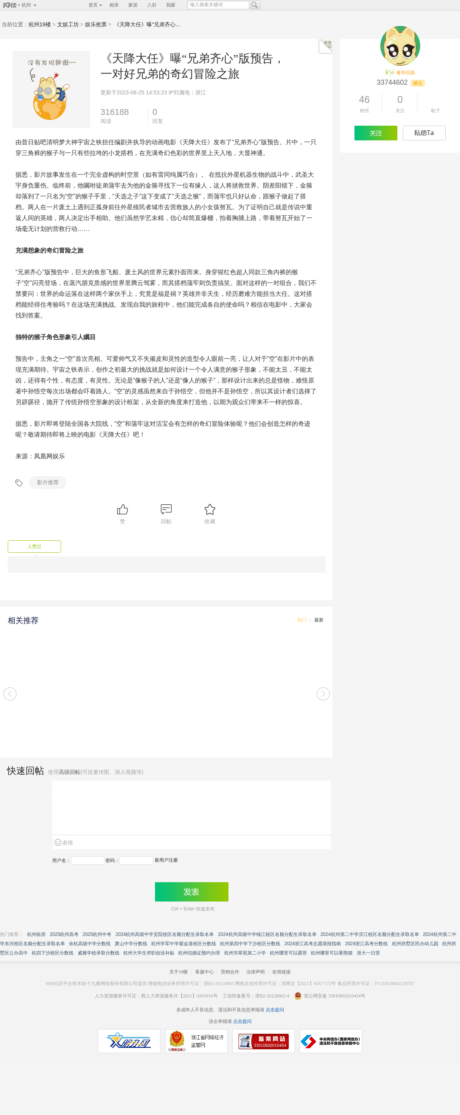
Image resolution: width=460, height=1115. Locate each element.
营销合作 (230, 972)
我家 (170, 5)
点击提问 (274, 1010)
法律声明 (255, 972)
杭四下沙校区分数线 (52, 953)
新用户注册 (166, 860)
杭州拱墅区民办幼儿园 (415, 943)
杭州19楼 (40, 24)
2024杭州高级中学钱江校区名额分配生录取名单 (267, 934)
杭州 (26, 5)
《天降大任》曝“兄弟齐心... (147, 24)
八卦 (152, 5)
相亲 (114, 5)
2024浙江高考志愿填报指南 (313, 943)
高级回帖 (69, 772)
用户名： (61, 860)
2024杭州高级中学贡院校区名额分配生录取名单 (165, 934)
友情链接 (281, 972)
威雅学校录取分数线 (98, 953)
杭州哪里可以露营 (288, 953)
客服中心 (204, 972)
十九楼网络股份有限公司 (112, 983)
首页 (93, 5)
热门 (302, 620)
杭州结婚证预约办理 (199, 953)
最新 (319, 620)
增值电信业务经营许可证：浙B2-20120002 (191, 983)
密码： (112, 860)
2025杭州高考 (64, 934)
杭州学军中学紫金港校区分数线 (183, 943)
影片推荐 (48, 482)
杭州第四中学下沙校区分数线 (250, 943)
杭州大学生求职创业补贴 (148, 953)
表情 (67, 843)
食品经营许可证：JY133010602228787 (375, 983)
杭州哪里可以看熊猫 (332, 953)
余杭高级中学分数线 (90, 943)
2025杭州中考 (97, 934)
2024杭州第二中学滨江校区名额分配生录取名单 (369, 934)
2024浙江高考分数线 (366, 943)
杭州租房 (36, 934)
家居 (133, 5)
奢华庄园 (405, 72)
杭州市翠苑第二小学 (245, 953)
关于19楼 (178, 972)
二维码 (326, 46)
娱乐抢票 (96, 24)
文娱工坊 (68, 24)
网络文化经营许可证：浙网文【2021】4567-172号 (285, 983)
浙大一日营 (368, 953)
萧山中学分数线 (131, 943)
